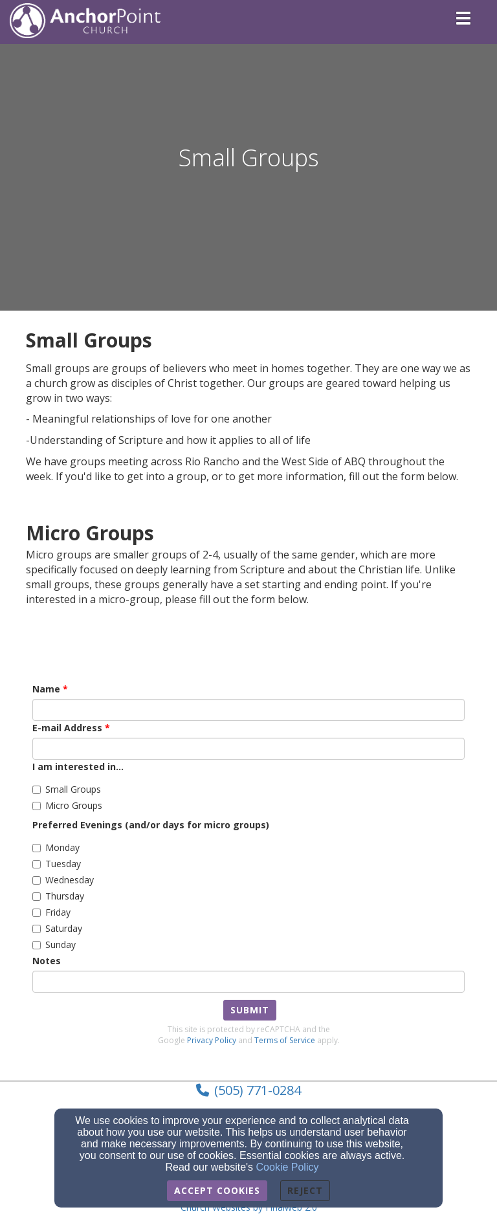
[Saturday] (36, 929)
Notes (46, 961)
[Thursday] (36, 896)
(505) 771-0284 (257, 1090)
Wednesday (63, 880)
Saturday (57, 928)
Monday (56, 847)
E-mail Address (67, 728)
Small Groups (66, 789)
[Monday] (36, 848)
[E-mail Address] (248, 749)
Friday (51, 912)
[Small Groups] (36, 790)
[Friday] (36, 913)
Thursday (58, 896)
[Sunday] (36, 945)
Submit (249, 1010)
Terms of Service (284, 1040)
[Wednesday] (36, 880)
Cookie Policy (287, 1167)
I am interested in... (78, 766)
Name (46, 689)
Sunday (54, 944)
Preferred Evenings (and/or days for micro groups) (150, 825)
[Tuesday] (36, 864)
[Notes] (248, 982)
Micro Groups (67, 805)
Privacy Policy (211, 1040)
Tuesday (56, 863)
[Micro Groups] (36, 806)
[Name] (248, 710)
